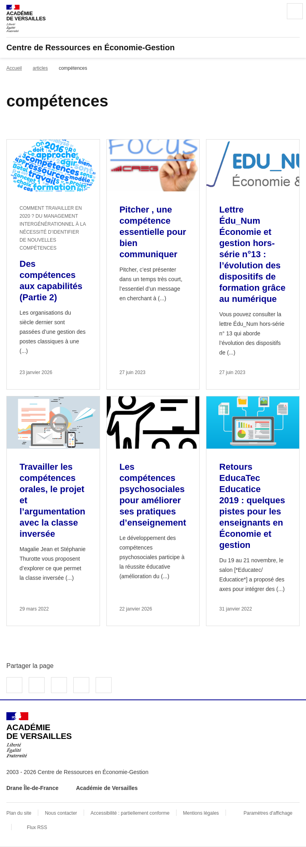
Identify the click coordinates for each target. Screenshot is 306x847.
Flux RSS (37, 827)
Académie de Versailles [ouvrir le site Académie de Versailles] (107, 788)
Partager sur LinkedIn (59, 685)
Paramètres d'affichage (267, 813)
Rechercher (272, 11)
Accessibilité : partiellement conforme (129, 813)
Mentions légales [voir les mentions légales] (201, 813)
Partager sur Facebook (14, 685)
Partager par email (81, 685)
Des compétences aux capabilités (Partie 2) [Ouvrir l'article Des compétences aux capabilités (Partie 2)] (51, 280)
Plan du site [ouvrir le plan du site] (18, 813)
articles (40, 68)
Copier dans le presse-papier (104, 685)
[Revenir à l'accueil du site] (39, 735)
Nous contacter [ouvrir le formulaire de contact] (61, 813)
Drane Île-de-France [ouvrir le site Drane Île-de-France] (32, 788)
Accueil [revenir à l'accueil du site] (14, 68)
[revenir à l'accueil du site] (153, 47)
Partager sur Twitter (37, 685)
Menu (295, 11)
